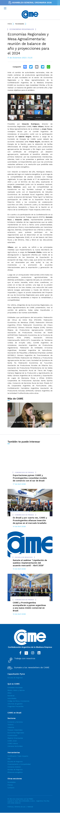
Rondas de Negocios (15, 769)
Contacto (11, 787)
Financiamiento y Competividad (19, 764)
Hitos (9, 693)
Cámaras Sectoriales (15, 746)
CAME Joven (12, 741)
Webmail (30, 807)
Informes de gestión (15, 704)
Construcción (12, 735)
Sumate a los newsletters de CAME (31, 667)
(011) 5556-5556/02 (14, 803)
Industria (11, 727)
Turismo (11, 724)
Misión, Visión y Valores (16, 690)
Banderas (11, 695)
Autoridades (12, 698)
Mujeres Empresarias (15, 738)
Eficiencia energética (15, 772)
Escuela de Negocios (15, 677)
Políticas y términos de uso (16, 807)
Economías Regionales (16, 733)
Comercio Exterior (14, 767)
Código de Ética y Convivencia (18, 701)
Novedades (19, 24)
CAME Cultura (13, 743)
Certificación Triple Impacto (18, 756)
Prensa (10, 785)
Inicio (10, 24)
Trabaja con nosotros (24, 658)
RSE (9, 759)
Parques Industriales (15, 730)
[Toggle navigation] (5, 8)
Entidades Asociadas (15, 687)
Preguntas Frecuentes (15, 706)
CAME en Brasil (14, 713)
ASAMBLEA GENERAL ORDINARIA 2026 (30, 2)
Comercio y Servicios (15, 722)
